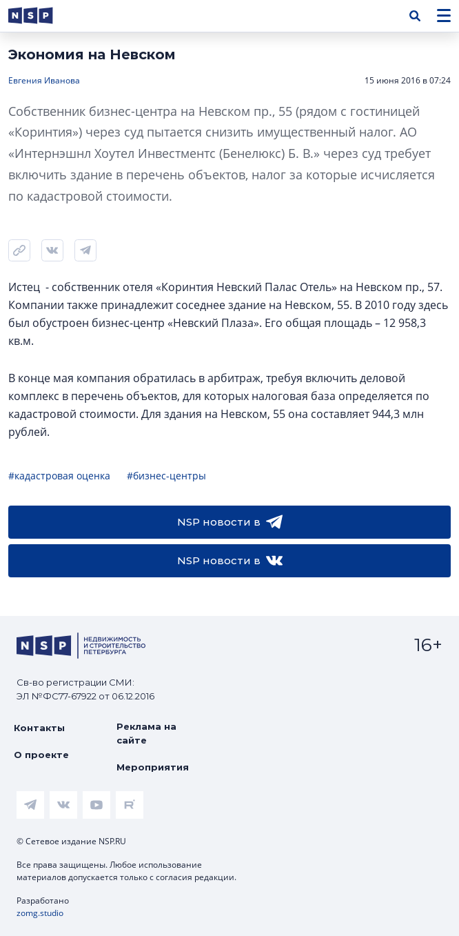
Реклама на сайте (146, 733)
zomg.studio (40, 913)
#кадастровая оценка (59, 475)
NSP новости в (230, 522)
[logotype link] (42, 15)
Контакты (39, 727)
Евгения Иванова (44, 80)
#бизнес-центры (166, 475)
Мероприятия (152, 767)
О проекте (41, 754)
